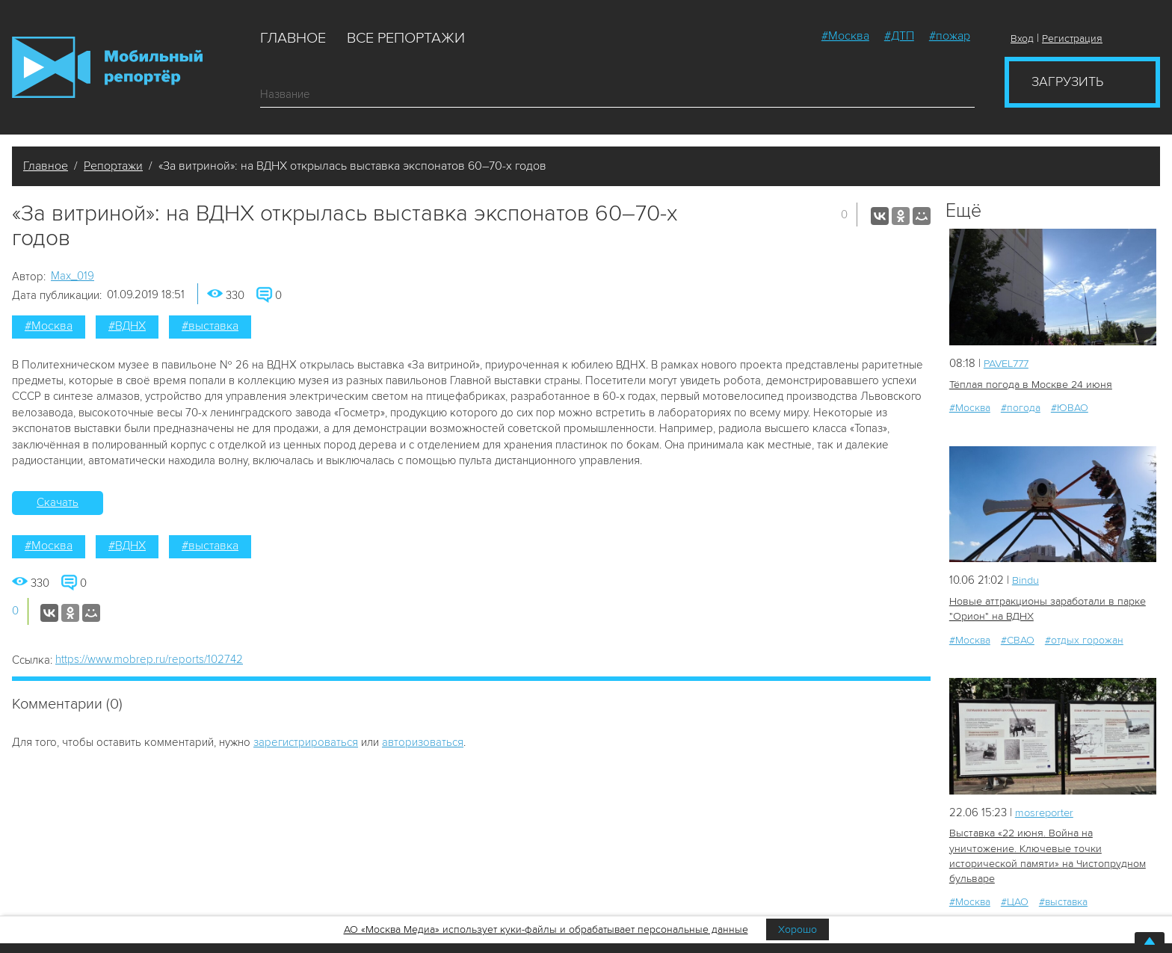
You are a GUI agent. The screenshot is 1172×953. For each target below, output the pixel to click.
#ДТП (899, 35)
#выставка (210, 325)
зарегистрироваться (305, 742)
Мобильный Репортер (107, 67)
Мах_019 (72, 276)
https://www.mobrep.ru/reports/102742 (149, 659)
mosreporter (1046, 811)
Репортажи (113, 165)
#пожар (949, 35)
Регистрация (1072, 38)
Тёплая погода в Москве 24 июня (1030, 383)
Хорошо (797, 929)
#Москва (845, 35)
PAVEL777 (1009, 363)
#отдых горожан (1084, 638)
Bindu (1026, 579)
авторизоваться (422, 742)
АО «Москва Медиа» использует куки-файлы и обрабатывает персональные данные (546, 929)
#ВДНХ (127, 325)
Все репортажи (406, 38)
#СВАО (1017, 638)
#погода (1020, 407)
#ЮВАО (1069, 407)
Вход (1022, 38)
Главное (293, 38)
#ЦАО (1014, 899)
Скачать (57, 502)
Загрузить (1067, 81)
